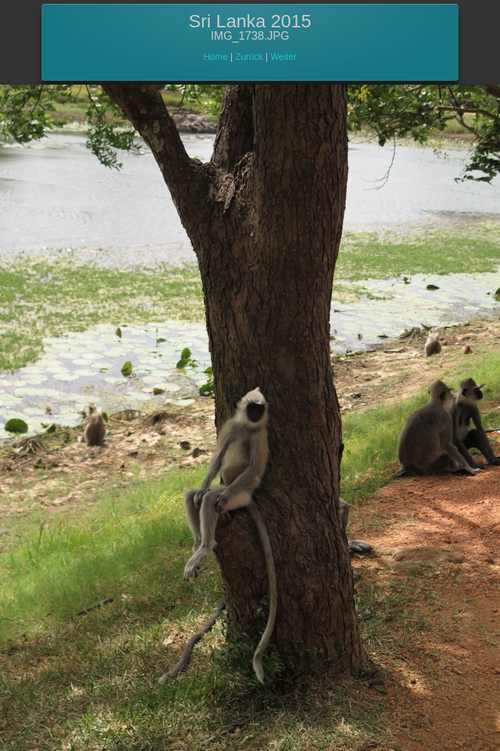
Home (215, 56)
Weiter (283, 56)
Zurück (249, 56)
